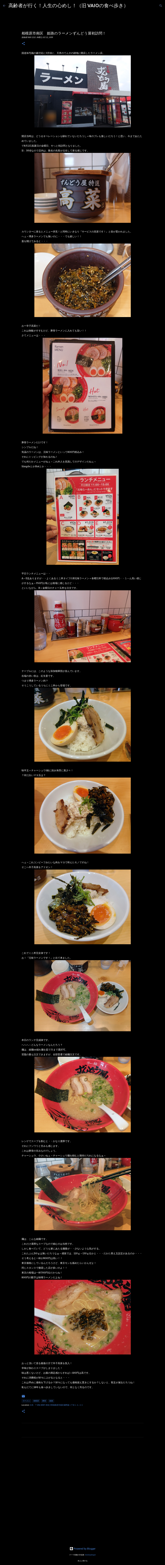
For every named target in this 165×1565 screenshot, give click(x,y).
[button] (23, 44)
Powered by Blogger (83, 1548)
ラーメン (26, 1401)
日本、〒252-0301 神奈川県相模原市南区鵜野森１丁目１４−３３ (56, 1405)
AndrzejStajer (90, 1555)
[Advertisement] (83, 1468)
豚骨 (44, 1401)
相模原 (36, 1401)
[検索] (132, 5)
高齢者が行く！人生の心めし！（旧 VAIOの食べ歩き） (68, 5)
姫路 (51, 1401)
